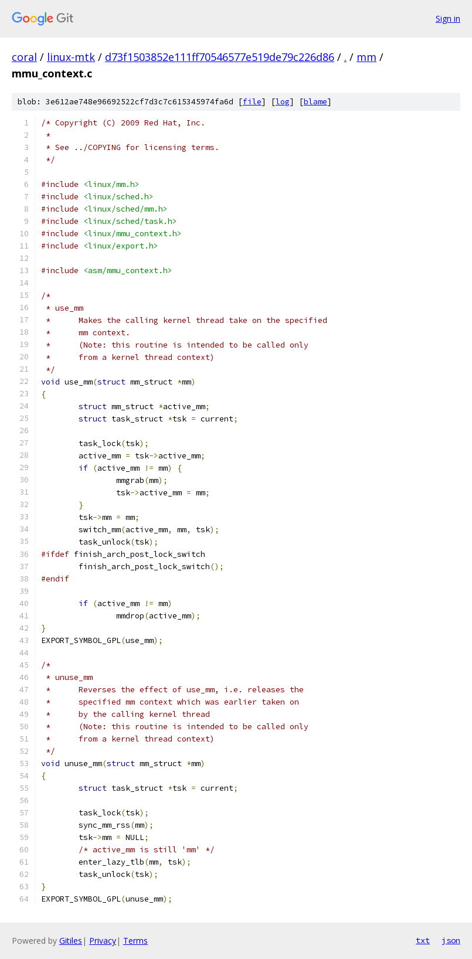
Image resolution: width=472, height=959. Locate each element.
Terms (135, 940)
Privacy (102, 940)
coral (24, 57)
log (283, 102)
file (252, 102)
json (451, 940)
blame (315, 102)
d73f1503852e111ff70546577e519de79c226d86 (219, 57)
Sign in (448, 18)
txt (423, 940)
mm (366, 57)
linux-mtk (71, 57)
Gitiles (70, 940)
